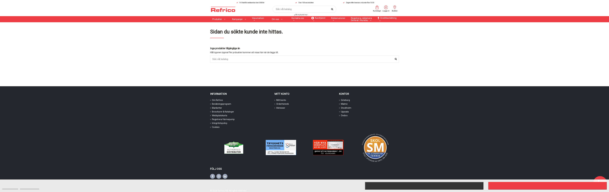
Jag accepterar (547, 185)
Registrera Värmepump (223, 119)
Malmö (344, 104)
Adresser (280, 108)
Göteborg (345, 100)
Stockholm (346, 108)
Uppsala (345, 111)
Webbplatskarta (219, 115)
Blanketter (217, 108)
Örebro (344, 115)
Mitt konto (281, 100)
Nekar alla (424, 185)
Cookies (216, 127)
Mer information (10, 187)
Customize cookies (29, 187)
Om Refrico (217, 100)
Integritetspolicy (219, 123)
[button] (239, 19)
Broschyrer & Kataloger (223, 111)
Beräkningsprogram (221, 104)
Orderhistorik (282, 104)
